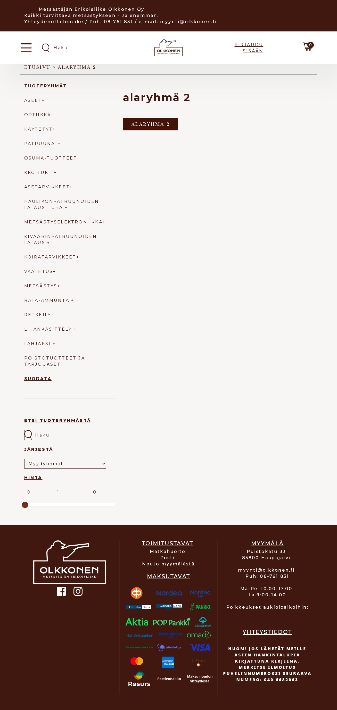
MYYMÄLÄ (267, 543)
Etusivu (37, 67)
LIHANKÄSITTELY (49, 329)
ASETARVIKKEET (47, 187)
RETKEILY (37, 314)
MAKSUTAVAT (168, 576)
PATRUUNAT (41, 143)
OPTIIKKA (37, 114)
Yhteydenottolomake (54, 21)
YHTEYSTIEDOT (267, 632)
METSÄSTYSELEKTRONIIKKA (63, 222)
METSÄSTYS (40, 285)
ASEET (33, 100)
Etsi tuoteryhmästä (57, 420)
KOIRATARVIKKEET (50, 257)
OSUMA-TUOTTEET (50, 158)
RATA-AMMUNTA (47, 300)
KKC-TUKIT (39, 172)
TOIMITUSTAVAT (167, 543)
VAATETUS (38, 271)
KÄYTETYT (38, 129)
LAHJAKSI (38, 343)
